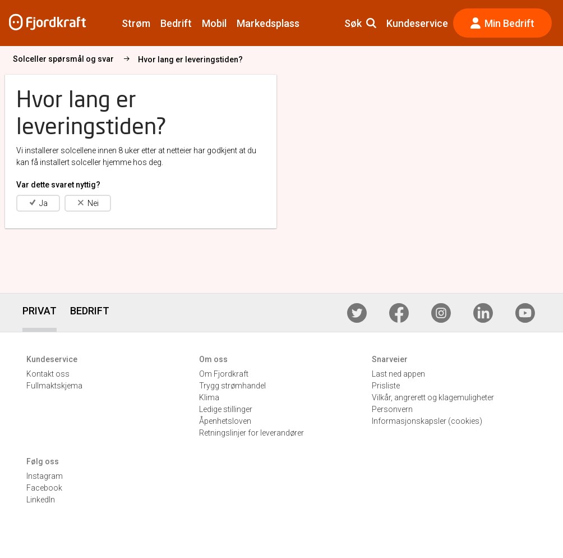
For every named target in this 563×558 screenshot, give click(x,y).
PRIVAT (39, 311)
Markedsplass (268, 23)
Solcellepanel (37, 58)
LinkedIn (40, 499)
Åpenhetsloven (225, 421)
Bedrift (176, 23)
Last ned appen (398, 373)
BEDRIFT (89, 311)
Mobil (214, 23)
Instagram (44, 476)
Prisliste (386, 385)
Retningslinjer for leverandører (251, 432)
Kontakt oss (48, 373)
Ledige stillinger (225, 409)
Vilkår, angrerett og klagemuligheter (433, 397)
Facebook (44, 487)
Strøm (136, 23)
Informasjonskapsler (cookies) (427, 421)
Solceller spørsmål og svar (137, 58)
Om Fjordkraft (223, 373)
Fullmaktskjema (54, 385)
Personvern (392, 409)
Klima (209, 397)
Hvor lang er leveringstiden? (264, 59)
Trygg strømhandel (232, 385)
